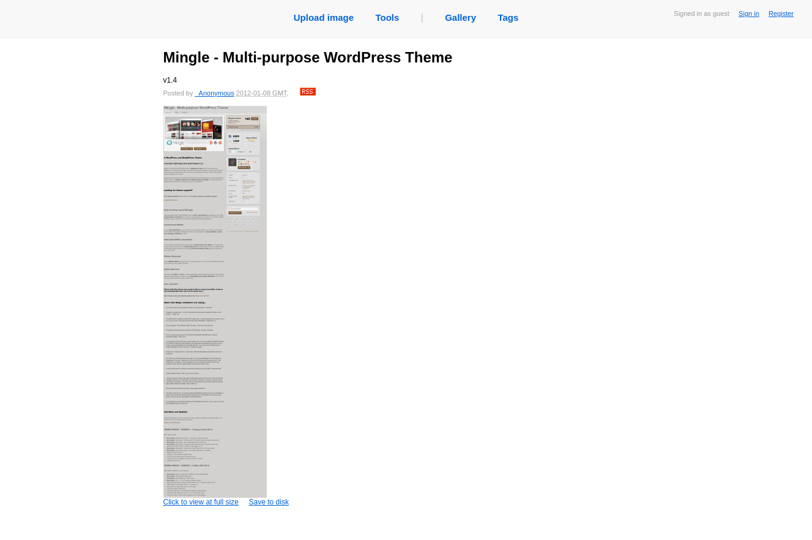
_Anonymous (214, 93)
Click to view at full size (215, 306)
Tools (387, 17)
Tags (507, 17)
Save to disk (269, 502)
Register (781, 13)
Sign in (749, 13)
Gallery (460, 17)
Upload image (324, 17)
